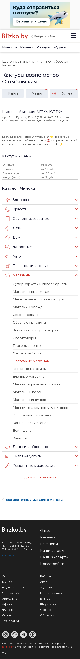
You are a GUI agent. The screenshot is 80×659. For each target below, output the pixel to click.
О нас (45, 531)
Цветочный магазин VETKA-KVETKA (32, 112)
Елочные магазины (29, 376)
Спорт (6, 615)
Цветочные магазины (18, 61)
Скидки (43, 47)
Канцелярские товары (32, 423)
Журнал (60, 47)
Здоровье (17, 200)
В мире (45, 598)
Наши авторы (52, 551)
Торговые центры (28, 346)
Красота (16, 209)
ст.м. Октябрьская (54, 61)
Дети (13, 228)
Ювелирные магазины (32, 415)
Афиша (7, 604)
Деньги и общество (26, 447)
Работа (45, 576)
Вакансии (49, 544)
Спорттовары (24, 338)
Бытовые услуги (23, 456)
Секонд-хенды (25, 315)
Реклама (48, 537)
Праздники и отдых (26, 266)
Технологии (10, 621)
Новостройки (52, 564)
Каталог (27, 47)
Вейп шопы (22, 430)
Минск (7, 582)
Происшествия (51, 593)
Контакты (8, 555)
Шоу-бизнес (49, 604)
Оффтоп (46, 609)
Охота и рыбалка (27, 353)
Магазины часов (27, 392)
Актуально (9, 598)
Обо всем (47, 615)
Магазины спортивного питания (40, 407)
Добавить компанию (40, 477)
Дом (12, 237)
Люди (6, 576)
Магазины (18, 275)
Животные (18, 247)
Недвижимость (13, 587)
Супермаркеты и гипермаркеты (40, 284)
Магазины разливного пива (36, 384)
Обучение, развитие (27, 218)
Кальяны (20, 438)
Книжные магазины (30, 369)
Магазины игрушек (29, 400)
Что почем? (10, 593)
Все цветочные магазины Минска (32, 500)
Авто (13, 256)
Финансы (9, 609)
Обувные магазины (29, 322)
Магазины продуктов (31, 292)
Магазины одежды (29, 307)
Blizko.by (8, 646)
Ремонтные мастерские (30, 465)
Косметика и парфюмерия (35, 330)
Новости (9, 47)
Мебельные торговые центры (38, 299)
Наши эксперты (54, 557)
